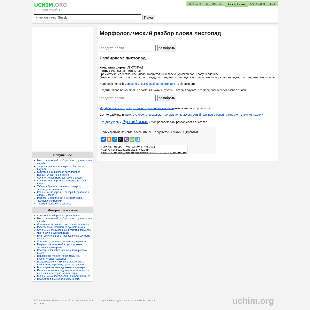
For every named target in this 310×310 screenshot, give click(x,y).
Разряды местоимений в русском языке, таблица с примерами (60, 199)
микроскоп (232, 114)
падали (258, 114)
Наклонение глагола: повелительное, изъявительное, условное (58, 257)
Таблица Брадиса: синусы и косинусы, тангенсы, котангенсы (59, 188)
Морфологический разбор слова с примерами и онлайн (137, 108)
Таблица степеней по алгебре (54, 203)
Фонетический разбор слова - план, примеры (63, 224)
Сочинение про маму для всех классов (59, 177)
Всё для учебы (109, 122)
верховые (154, 114)
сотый (197, 114)
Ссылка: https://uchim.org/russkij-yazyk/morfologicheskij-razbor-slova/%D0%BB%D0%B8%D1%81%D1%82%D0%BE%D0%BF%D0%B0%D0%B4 (144, 149)
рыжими (130, 114)
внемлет (246, 114)
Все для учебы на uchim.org (53, 174)
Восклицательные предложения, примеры (61, 267)
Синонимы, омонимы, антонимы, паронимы (62, 241)
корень (142, 114)
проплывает (171, 114)
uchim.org (253, 301)
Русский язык (135, 121)
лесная (219, 114)
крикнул (207, 114)
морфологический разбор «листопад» (150, 83)
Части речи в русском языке (53, 232)
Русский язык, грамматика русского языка (61, 227)
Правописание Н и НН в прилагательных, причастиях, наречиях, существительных (60, 263)
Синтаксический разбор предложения (58, 172)
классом (185, 114)
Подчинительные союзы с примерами (58, 278)
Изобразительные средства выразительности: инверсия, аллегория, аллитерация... (63, 272)
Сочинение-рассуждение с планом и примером (64, 230)
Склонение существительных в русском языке (63, 276)
